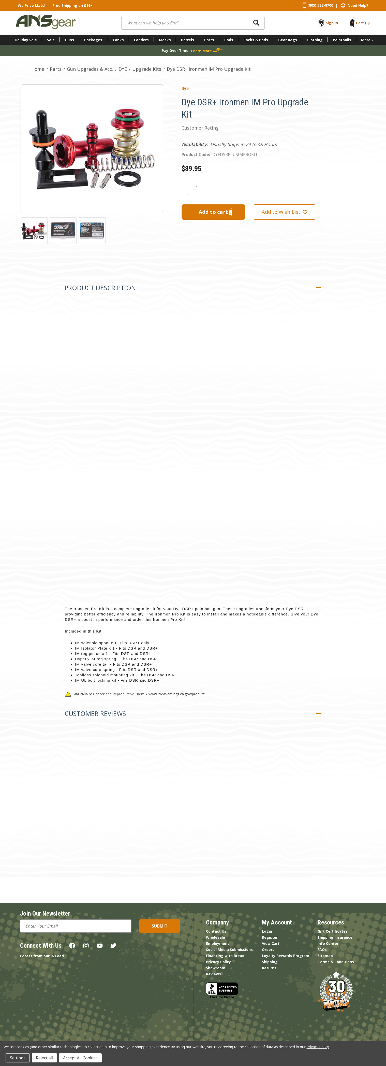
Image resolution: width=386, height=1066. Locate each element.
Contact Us (216, 931)
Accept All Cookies (80, 1058)
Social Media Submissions (229, 949)
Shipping (270, 961)
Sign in (332, 22)
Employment (217, 943)
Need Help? (358, 5)
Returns (269, 967)
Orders (268, 949)
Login (267, 931)
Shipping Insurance (335, 937)
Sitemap (325, 955)
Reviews (213, 974)
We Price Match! (33, 5)
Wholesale (215, 937)
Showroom (215, 967)
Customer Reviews (95, 713)
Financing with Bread (225, 955)
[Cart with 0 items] (363, 22)
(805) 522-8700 (320, 5)
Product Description (100, 287)
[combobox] (193, 23)
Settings (17, 1058)
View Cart (270, 943)
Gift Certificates (333, 931)
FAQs (322, 949)
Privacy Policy (218, 961)
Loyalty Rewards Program (285, 955)
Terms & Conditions (336, 961)
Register (270, 937)
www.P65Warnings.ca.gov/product (177, 694)
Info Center (328, 943)
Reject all (44, 1058)
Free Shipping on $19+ (73, 5)
